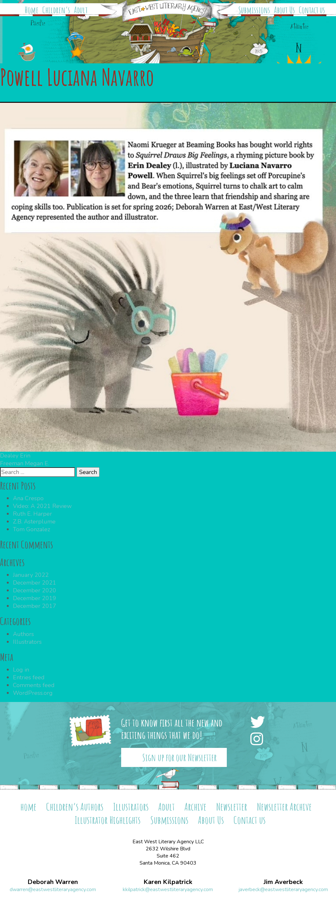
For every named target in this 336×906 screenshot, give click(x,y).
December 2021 (34, 583)
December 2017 (34, 606)
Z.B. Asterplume (34, 521)
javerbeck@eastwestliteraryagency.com (283, 889)
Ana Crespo (28, 498)
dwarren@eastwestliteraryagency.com (53, 889)
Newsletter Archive (284, 806)
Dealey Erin (15, 455)
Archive (195, 806)
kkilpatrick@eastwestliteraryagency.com (168, 889)
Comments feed (34, 685)
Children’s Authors (74, 806)
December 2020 (34, 590)
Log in (21, 670)
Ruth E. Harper (32, 514)
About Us (284, 10)
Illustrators (27, 642)
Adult (81, 10)
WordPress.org (33, 693)
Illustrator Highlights (108, 819)
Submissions (254, 10)
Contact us (312, 10)
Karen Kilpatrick (167, 882)
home (28, 806)
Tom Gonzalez (31, 529)
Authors (23, 634)
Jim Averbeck (283, 882)
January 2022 (31, 575)
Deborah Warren (52, 882)
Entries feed (29, 677)
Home (31, 10)
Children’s (56, 10)
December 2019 (34, 598)
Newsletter (231, 806)
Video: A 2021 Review (42, 506)
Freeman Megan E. (24, 463)
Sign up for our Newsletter (179, 757)
